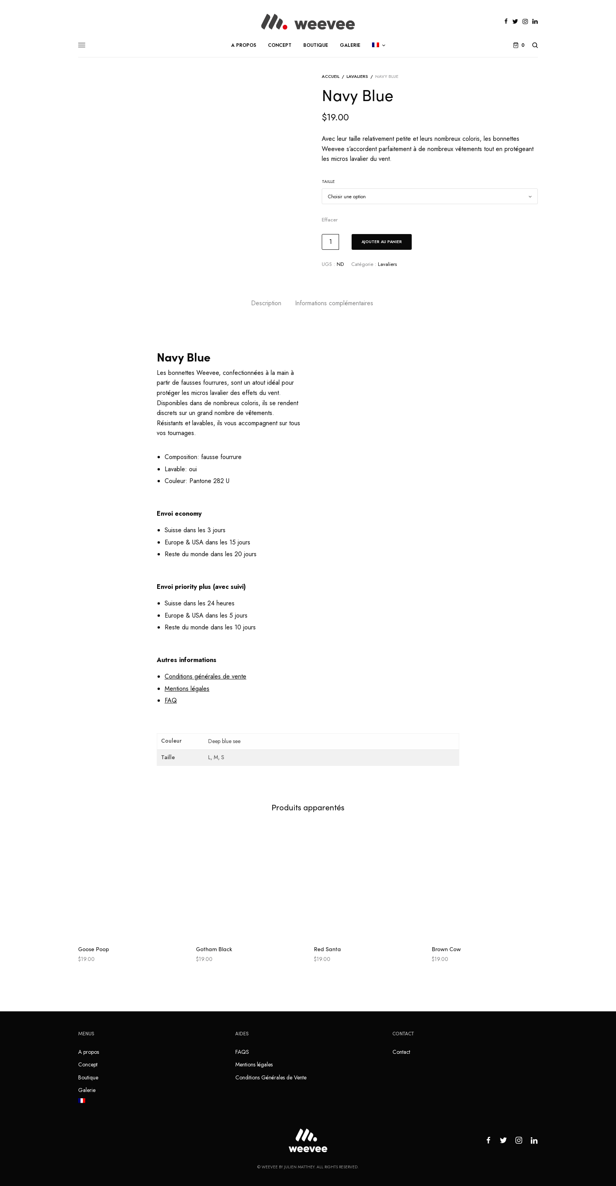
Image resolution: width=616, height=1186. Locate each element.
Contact (401, 1052)
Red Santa (327, 949)
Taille (328, 181)
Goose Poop (93, 949)
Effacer (330, 219)
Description (266, 303)
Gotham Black (214, 949)
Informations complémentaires (334, 303)
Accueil (330, 76)
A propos (88, 1052)
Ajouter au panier (381, 242)
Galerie (86, 1090)
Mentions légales (254, 1064)
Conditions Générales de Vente (270, 1077)
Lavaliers (357, 76)
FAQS (242, 1052)
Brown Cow (446, 949)
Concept (87, 1064)
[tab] (266, 303)
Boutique (88, 1077)
